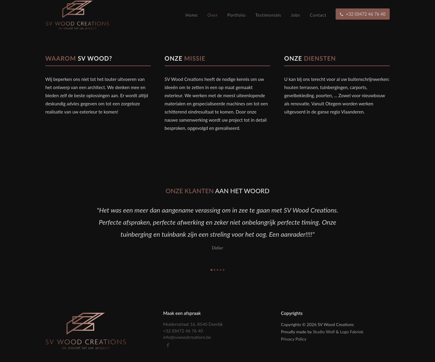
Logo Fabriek (351, 331)
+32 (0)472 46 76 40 (183, 330)
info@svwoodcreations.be (187, 337)
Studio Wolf (324, 331)
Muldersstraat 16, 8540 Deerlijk (193, 324)
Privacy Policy (293, 338)
